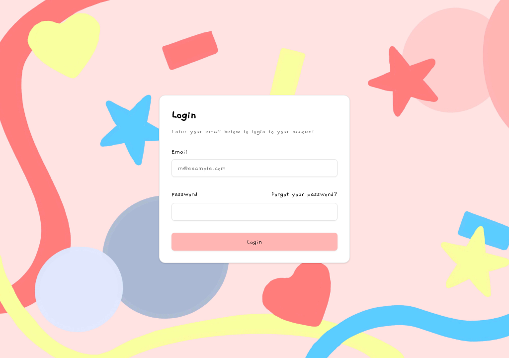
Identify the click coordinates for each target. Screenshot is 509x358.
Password (184, 193)
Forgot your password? (304, 193)
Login (254, 241)
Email (179, 151)
